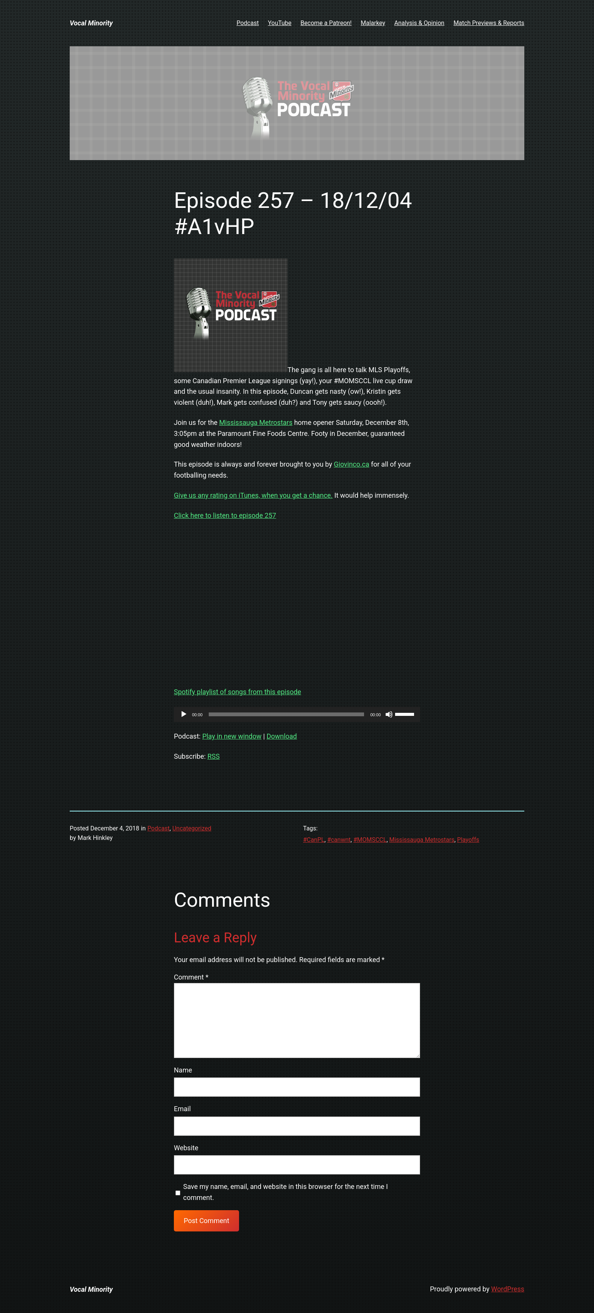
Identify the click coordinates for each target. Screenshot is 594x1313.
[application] (297, 714)
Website (186, 1148)
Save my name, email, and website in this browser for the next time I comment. (285, 1191)
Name (183, 1070)
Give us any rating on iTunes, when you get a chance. (253, 495)
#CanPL (314, 839)
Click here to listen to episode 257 (225, 515)
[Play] (184, 714)
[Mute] (389, 714)
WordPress (507, 1289)
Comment (191, 977)
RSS (213, 756)
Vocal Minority (91, 23)
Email (182, 1109)
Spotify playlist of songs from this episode (237, 692)
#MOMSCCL (370, 839)
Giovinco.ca (351, 464)
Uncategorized (191, 828)
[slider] (286, 714)
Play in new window (231, 736)
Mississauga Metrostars (255, 422)
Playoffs (468, 839)
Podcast (158, 828)
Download (282, 736)
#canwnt (339, 839)
